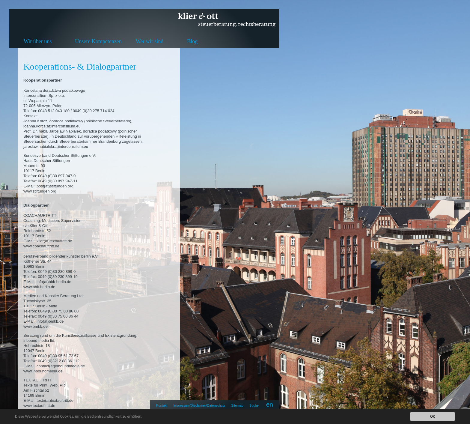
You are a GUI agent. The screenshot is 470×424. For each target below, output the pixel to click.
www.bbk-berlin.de (39, 287)
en (269, 404)
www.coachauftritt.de (41, 246)
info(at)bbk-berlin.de (54, 281)
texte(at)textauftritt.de (55, 400)
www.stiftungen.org (39, 191)
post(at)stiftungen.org (55, 186)
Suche (254, 405)
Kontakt (161, 405)
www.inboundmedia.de (43, 371)
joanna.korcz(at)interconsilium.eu (52, 126)
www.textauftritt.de (39, 405)
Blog (192, 41)
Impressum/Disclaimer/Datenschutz (199, 405)
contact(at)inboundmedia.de (61, 366)
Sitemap (237, 405)
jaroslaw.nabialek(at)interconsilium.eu (55, 146)
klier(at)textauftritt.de (54, 241)
